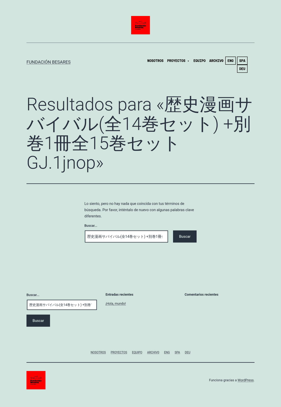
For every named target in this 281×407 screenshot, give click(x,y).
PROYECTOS (178, 61)
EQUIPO (199, 61)
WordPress (246, 380)
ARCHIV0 (216, 61)
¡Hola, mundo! (116, 303)
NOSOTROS (155, 61)
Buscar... (90, 225)
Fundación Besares (48, 62)
